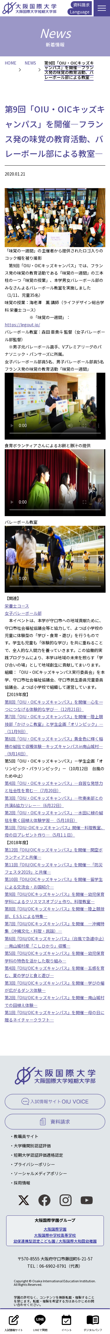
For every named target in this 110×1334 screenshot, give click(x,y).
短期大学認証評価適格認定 (38, 1155)
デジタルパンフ (93, 1322)
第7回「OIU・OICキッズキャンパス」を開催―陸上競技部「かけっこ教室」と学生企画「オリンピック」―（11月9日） (54, 724)
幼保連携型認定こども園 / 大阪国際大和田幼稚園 (55, 1241)
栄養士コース (17, 606)
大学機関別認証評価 (32, 1146)
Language (79, 12)
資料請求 (81, 5)
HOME (10, 62)
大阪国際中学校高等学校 (55, 1235)
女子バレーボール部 (23, 613)
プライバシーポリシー (34, 1164)
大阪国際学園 (55, 1229)
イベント (66, 1322)
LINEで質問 (40, 1322)
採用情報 (22, 1183)
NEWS (30, 62)
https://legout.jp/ (22, 324)
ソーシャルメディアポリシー (40, 1173)
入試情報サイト (13, 1322)
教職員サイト (26, 1136)
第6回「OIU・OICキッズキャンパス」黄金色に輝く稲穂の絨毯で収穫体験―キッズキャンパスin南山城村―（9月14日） (54, 746)
